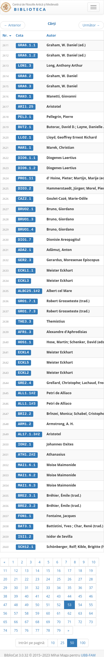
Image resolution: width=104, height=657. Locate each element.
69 (48, 616)
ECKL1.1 (25, 268)
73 (91, 616)
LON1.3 (24, 65)
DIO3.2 (24, 187)
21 (16, 574)
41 (37, 591)
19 (91, 565)
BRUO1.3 (25, 217)
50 (37, 599)
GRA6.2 (24, 75)
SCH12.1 (25, 541)
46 (91, 591)
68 (37, 616)
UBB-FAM (88, 650)
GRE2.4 (24, 379)
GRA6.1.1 (26, 45)
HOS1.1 (24, 339)
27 (80, 574)
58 (27, 608)
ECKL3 (23, 278)
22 (27, 574)
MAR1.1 (24, 146)
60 (48, 608)
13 (27, 565)
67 (27, 616)
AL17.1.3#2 (29, 430)
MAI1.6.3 (26, 480)
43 (59, 591)
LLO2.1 (24, 136)
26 (70, 574)
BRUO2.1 (25, 207)
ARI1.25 (25, 106)
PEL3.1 (24, 116)
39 (16, 591)
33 (48, 582)
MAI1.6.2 (26, 470)
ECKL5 (23, 359)
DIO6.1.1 (26, 156)
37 (91, 582)
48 (16, 599)
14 (37, 565)
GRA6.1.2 (26, 55)
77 (37, 625)
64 (91, 608)
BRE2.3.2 (26, 501)
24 (48, 574)
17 (70, 565)
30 (16, 582)
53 (70, 599)
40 (27, 591)
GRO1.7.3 (26, 308)
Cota (20, 35)
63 (80, 608)
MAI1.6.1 (26, 460)
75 (16, 625)
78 (48, 625)
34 (59, 582)
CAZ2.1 (24, 197)
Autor (51, 35)
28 (91, 574)
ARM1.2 (24, 420)
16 (59, 565)
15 (48, 565)
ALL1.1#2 (26, 389)
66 (16, 616)
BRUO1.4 (25, 227)
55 (91, 599)
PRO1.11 (25, 176)
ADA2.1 (24, 247)
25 (59, 574)
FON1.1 (24, 511)
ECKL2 (23, 369)
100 (83, 637)
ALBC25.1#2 (29, 288)
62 (70, 608)
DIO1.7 (24, 237)
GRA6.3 (24, 85)
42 (48, 591)
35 (70, 582)
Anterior (12, 25)
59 (37, 608)
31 (27, 582)
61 (59, 608)
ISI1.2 (24, 531)
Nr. (6, 35)
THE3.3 (24, 318)
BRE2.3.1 (26, 491)
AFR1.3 (24, 328)
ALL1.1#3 (26, 399)
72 (80, 616)
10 (93, 557)
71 (70, 616)
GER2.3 (24, 258)
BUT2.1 (24, 126)
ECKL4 (23, 349)
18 (80, 565)
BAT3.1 (24, 521)
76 (27, 625)
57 (16, 608)
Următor (91, 25)
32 (37, 582)
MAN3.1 (24, 95)
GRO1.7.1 (26, 298)
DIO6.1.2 (26, 166)
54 (80, 599)
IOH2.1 (24, 440)
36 (80, 582)
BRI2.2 (24, 409)
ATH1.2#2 (26, 450)
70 (59, 616)
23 (37, 574)
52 (59, 599)
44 (70, 591)
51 (48, 599)
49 (27, 599)
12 (16, 565)
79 (59, 625)
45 (80, 591)
